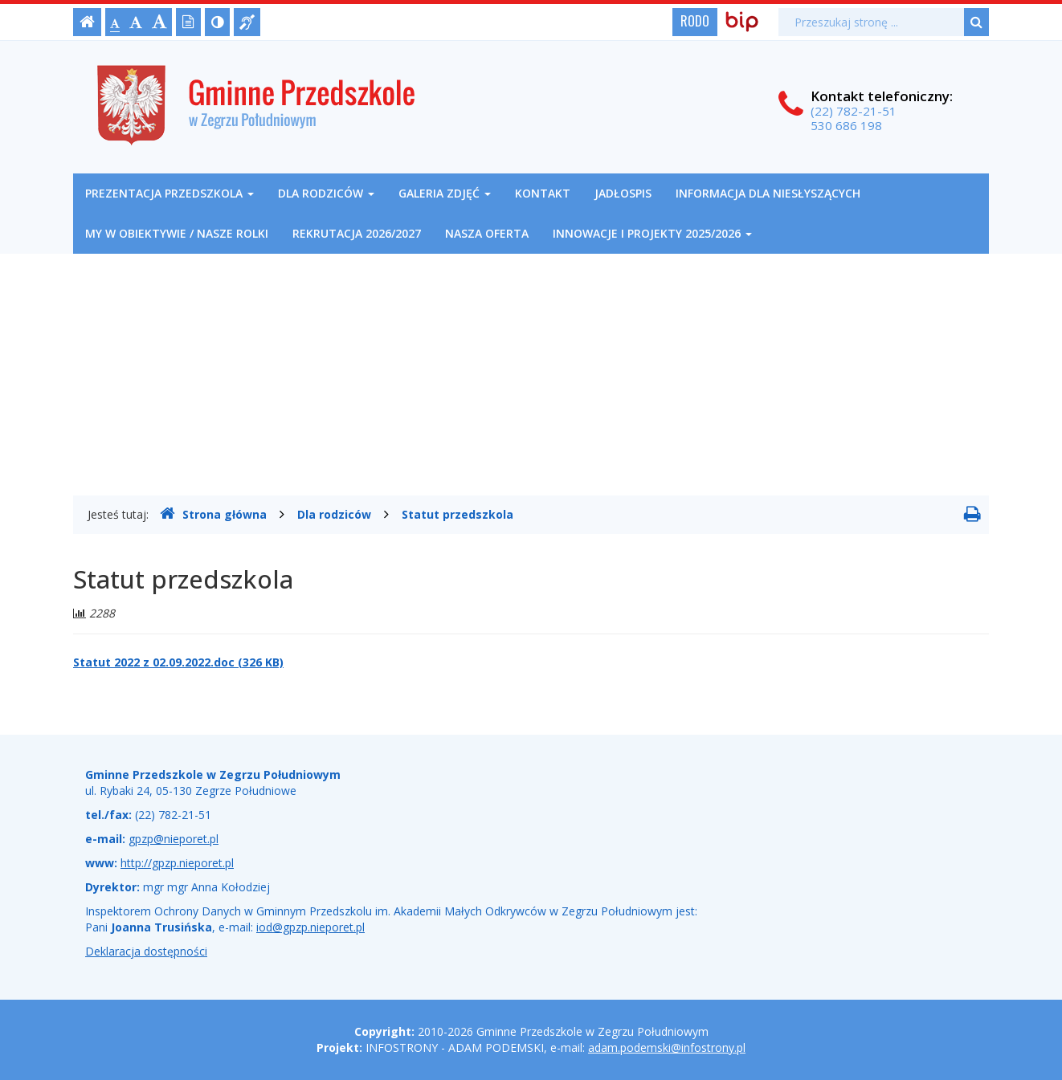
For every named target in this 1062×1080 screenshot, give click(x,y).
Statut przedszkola (457, 514)
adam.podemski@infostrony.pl (666, 1047)
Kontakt (542, 193)
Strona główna (213, 514)
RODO (694, 21)
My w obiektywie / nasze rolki (176, 233)
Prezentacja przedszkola (169, 193)
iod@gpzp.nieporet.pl (310, 927)
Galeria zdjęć (444, 193)
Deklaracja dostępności (146, 951)
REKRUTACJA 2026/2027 (356, 233)
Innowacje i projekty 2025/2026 (652, 233)
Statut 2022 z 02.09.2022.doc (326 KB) (178, 662)
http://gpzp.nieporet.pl (177, 862)
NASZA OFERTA (487, 233)
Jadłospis (622, 193)
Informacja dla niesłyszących (768, 193)
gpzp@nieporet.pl (174, 838)
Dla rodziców (326, 193)
